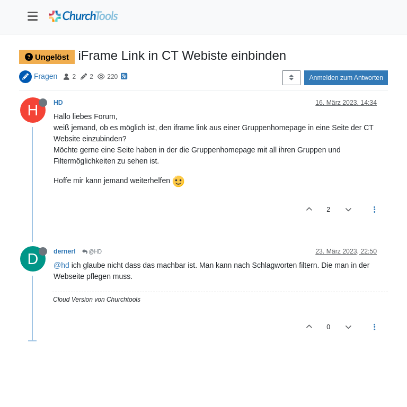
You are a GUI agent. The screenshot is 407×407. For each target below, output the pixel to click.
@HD (92, 252)
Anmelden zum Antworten (346, 78)
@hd (61, 265)
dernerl (65, 251)
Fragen (45, 76)
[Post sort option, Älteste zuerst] (291, 77)
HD (58, 102)
